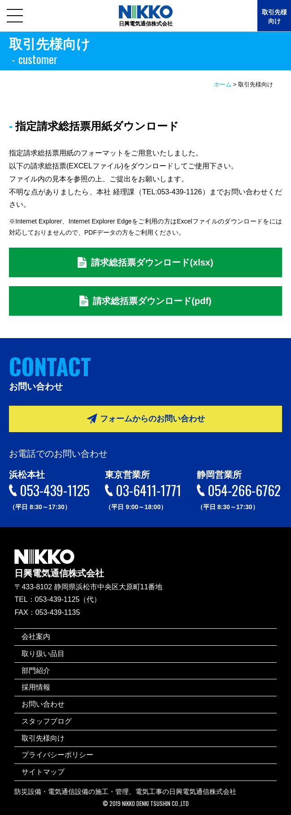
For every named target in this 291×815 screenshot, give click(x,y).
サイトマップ (43, 772)
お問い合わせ (43, 704)
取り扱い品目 (43, 653)
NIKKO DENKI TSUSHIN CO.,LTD (155, 803)
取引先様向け (274, 17)
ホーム (222, 84)
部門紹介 (36, 670)
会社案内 (36, 636)
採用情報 (36, 687)
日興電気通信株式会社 (59, 557)
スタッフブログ (47, 721)
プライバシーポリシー (57, 755)
